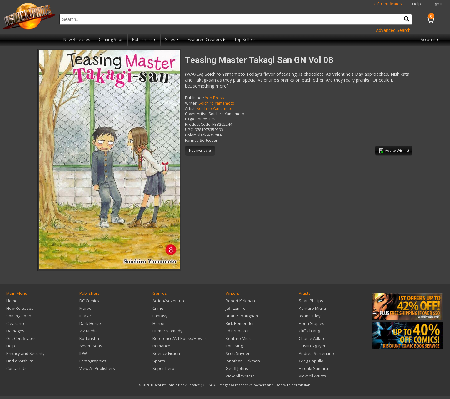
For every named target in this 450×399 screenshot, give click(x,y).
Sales (172, 39)
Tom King (234, 346)
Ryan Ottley (310, 316)
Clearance (16, 323)
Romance (161, 346)
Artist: (190, 108)
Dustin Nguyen (313, 346)
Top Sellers (245, 39)
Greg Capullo (311, 361)
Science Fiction (166, 353)
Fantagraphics (92, 361)
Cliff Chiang (309, 331)
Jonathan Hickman (243, 361)
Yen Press (214, 97)
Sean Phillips (311, 301)
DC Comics (89, 301)
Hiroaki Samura (313, 368)
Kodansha (89, 338)
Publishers (144, 39)
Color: (190, 135)
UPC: (189, 129)
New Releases (76, 39)
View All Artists (312, 376)
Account (430, 39)
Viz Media (88, 331)
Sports (158, 361)
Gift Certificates (388, 4)
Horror (158, 323)
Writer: (191, 103)
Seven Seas (90, 346)
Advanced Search (393, 30)
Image (85, 316)
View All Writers (240, 376)
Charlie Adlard (312, 338)
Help (416, 4)
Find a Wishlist (19, 361)
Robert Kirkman (240, 301)
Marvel (85, 308)
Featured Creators (207, 39)
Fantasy (160, 316)
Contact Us (16, 368)
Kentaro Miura (239, 338)
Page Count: (196, 119)
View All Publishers (97, 368)
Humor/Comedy (167, 331)
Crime (157, 308)
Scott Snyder (238, 353)
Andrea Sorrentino (316, 353)
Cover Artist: (196, 113)
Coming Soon (111, 39)
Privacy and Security (25, 353)
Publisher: (194, 97)
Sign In (437, 4)
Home (12, 301)
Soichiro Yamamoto (216, 103)
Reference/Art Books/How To (180, 338)
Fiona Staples (311, 323)
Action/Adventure (169, 301)
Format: (192, 140)
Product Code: (198, 124)
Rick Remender (240, 323)
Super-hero (163, 368)
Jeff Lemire (236, 308)
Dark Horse (90, 323)
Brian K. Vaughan (242, 316)
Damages (15, 331)
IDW (83, 353)
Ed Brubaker (237, 331)
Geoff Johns (237, 368)
